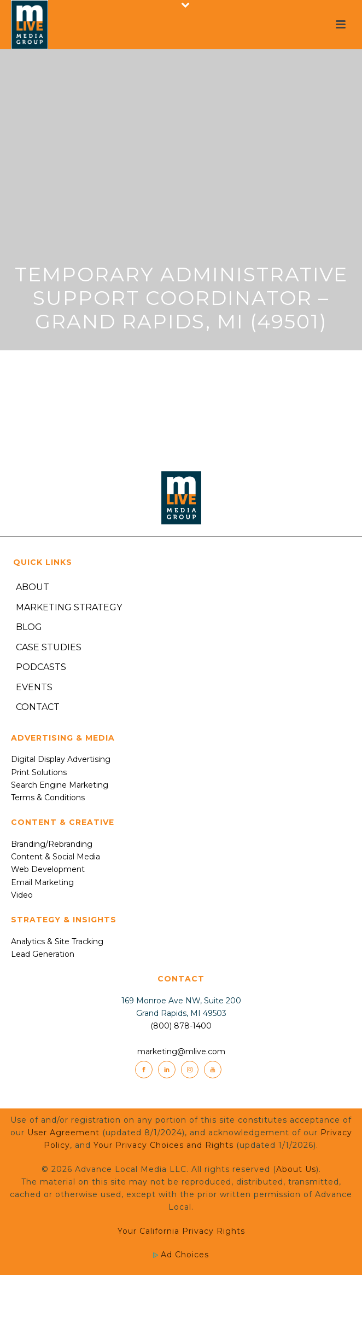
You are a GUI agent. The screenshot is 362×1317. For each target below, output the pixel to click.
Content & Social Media (55, 857)
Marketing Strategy (69, 607)
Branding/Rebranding (51, 844)
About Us (296, 1169)
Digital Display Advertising (60, 759)
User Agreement (63, 1132)
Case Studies (48, 647)
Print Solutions (39, 772)
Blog (29, 627)
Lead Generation (42, 954)
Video (22, 895)
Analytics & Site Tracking (57, 941)
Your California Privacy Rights (181, 1231)
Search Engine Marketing (59, 785)
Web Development (48, 869)
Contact (38, 707)
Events (34, 687)
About (32, 587)
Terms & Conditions (48, 797)
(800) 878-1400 (181, 1026)
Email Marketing (42, 882)
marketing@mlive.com (181, 1051)
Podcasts (41, 667)
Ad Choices (181, 1255)
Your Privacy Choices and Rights (163, 1145)
